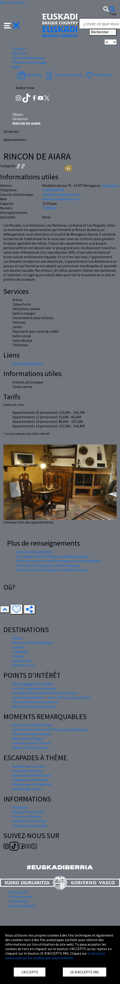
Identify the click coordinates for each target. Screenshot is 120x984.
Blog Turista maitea (27, 812)
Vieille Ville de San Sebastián (34, 706)
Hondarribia (21, 660)
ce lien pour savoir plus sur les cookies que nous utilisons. (55, 955)
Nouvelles (20, 807)
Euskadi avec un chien (28, 766)
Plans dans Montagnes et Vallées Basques (48, 565)
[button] (11, 25)
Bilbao (17, 638)
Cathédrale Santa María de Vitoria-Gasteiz (44, 693)
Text (113, 14)
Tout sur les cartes (64, 75)
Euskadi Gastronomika (29, 780)
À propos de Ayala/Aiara (34, 551)
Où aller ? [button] (19, 49)
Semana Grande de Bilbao (32, 725)
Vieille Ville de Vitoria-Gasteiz (35, 702)
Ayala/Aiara (110, 185)
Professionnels (21, 896)
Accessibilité (18, 901)
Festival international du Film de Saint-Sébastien (50, 729)
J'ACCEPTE (29, 972)
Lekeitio (18, 647)
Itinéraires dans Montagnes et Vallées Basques (52, 570)
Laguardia (20, 651)
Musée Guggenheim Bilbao (33, 684)
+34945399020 (53, 190)
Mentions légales (22, 905)
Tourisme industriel (27, 771)
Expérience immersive (29, 821)
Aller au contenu (12, 2)
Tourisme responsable (29, 825)
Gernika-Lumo (23, 665)
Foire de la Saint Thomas (31, 743)
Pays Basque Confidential (31, 784)
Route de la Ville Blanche (31, 775)
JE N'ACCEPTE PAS (84, 972)
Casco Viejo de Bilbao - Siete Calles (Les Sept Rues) (51, 697)
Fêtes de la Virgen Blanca (31, 734)
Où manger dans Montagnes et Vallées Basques (52, 556)
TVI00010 (49, 208)
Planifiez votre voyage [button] (29, 62)
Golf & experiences (26, 789)
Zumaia (18, 656)
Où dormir (20, 119)
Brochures (29, 75)
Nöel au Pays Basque (28, 738)
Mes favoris (98, 75)
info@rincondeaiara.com (61, 194)
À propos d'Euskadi (26, 816)
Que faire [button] (19, 53)
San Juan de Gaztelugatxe (32, 642)
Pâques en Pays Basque (29, 747)
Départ (17, 114)
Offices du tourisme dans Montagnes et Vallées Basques (58, 561)
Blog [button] (16, 67)
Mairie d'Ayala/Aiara (27, 363)
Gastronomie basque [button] (28, 58)
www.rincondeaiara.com (60, 199)
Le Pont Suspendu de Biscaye (34, 688)
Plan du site (18, 892)
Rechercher (103, 32)
